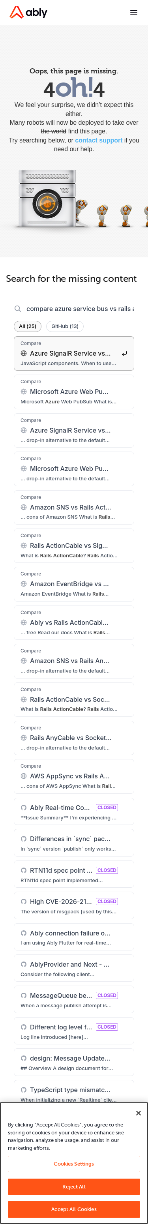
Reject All (73, 1187)
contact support (98, 140)
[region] (74, 1163)
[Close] (138, 1113)
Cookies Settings (74, 1164)
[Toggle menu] (134, 12)
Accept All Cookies (73, 1209)
